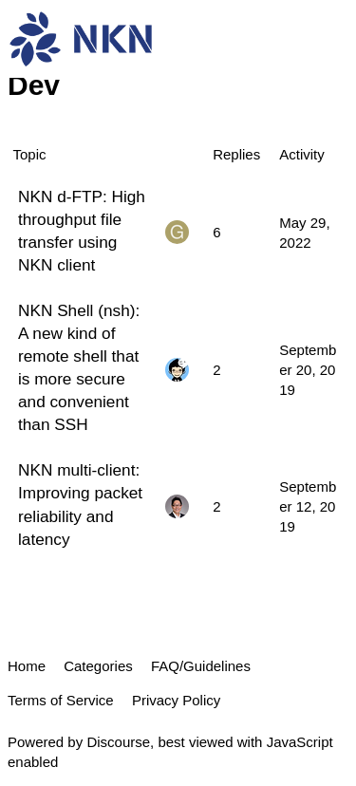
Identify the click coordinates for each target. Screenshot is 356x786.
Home (27, 666)
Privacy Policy (176, 700)
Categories (98, 666)
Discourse (118, 742)
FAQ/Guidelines (201, 666)
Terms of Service (61, 700)
